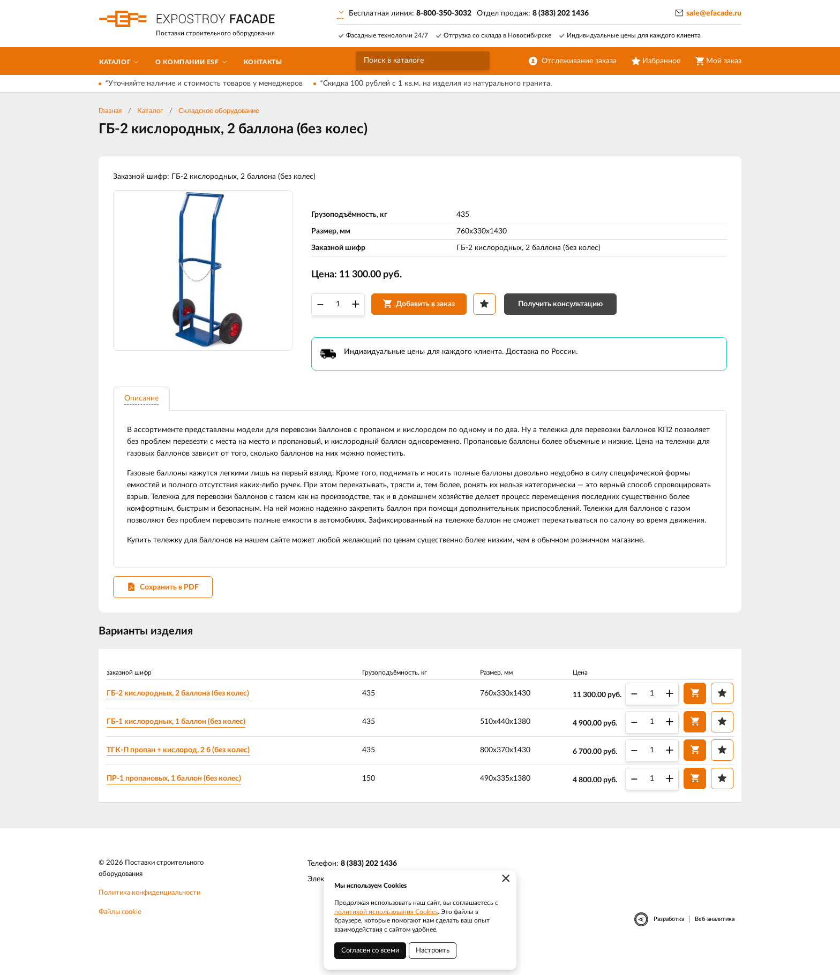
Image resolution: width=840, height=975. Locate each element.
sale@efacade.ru (713, 13)
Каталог (150, 111)
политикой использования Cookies (386, 912)
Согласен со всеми (370, 950)
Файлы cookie (120, 931)
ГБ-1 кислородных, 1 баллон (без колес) (178, 740)
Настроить (432, 950)
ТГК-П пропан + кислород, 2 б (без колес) (180, 768)
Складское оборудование (218, 111)
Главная (110, 111)
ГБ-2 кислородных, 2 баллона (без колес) (180, 711)
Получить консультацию (562, 306)
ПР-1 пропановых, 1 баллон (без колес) (176, 796)
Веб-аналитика (714, 938)
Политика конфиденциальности (149, 912)
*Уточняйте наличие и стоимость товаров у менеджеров (204, 83)
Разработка (669, 938)
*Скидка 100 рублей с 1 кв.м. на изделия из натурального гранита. (436, 83)
